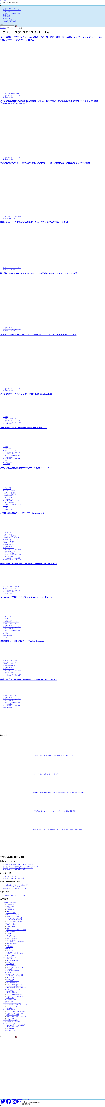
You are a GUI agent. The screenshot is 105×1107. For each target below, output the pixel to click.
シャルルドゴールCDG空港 (14, 918)
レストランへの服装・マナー (14, 986)
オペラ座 (5, 417)
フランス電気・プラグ (12, 1018)
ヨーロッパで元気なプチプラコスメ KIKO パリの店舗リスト (27, 597)
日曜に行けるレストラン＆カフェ (13, 559)
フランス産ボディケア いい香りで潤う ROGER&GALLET (26, 394)
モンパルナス (10, 935)
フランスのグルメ (8, 11)
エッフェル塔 (7, 489)
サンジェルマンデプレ (9, 490)
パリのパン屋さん (8, 541)
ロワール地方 (10, 998)
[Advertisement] (52, 843)
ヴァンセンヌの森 (11, 943)
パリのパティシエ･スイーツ (11, 539)
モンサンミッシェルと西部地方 (15, 996)
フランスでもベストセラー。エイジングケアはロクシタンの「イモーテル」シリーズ (38, 334)
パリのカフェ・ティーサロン (11, 537)
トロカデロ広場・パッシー (11, 534)
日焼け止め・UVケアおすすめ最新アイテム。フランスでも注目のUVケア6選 (34, 222)
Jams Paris (3, 1)
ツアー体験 (9, 959)
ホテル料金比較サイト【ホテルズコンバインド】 (17, 885)
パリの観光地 (10, 964)
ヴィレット (6, 637)
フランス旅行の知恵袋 (12, 1015)
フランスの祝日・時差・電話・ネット (17, 1013)
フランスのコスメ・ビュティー (12, 10)
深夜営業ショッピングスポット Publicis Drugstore (22, 641)
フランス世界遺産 (11, 992)
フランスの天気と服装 (9, 999)
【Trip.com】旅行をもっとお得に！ (13, 886)
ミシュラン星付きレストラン (14, 984)
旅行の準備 (6, 15)
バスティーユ (7, 448)
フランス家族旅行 (8, 457)
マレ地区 (5, 460)
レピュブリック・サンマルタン (15, 942)
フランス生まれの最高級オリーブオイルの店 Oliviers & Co (26, 468)
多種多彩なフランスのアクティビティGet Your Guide (18, 864)
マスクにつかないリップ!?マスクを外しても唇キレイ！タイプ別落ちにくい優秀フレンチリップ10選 (45, 163)
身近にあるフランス (9, 8)
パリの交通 (6, 18)
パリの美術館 (10, 962)
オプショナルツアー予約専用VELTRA (14, 869)
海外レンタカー (11, 955)
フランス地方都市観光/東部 (14, 994)
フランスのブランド (9, 551)
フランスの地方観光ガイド (11, 991)
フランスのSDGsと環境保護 (11, 93)
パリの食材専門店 (8, 495)
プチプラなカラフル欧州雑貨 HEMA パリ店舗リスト (23, 428)
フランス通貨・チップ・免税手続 (16, 1016)
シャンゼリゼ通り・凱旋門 (11, 586)
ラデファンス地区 (11, 938)
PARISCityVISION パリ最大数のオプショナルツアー (18, 868)
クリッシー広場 (7, 620)
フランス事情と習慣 (12, 1026)
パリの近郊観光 (11, 965)
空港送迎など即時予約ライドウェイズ (14, 895)
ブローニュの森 (11, 925)
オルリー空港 (10, 909)
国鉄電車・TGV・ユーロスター (15, 953)
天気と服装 (6, 16)
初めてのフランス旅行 (9, 1023)
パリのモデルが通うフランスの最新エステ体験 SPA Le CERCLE (28, 564)
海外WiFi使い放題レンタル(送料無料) (14, 878)
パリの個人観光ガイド (9, 21)
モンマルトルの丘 (8, 509)
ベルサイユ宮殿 (11, 926)
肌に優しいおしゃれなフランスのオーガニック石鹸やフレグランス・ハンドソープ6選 (38, 273)
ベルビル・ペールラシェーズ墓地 (16, 930)
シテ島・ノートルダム (9, 492)
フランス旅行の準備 (9, 1009)
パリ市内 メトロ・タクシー (14, 952)
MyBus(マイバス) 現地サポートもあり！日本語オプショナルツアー (22, 866)
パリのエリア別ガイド (9, 418)
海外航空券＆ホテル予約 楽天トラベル (14, 888)
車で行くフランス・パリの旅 (14, 967)
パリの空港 (9, 950)
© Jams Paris (25, 1099)
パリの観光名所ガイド (9, 20)
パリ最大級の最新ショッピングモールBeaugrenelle (22, 513)
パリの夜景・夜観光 (9, 665)
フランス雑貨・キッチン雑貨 (11, 459)
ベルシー (5, 506)
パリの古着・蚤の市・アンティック (16, 1004)
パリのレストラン (8, 543)
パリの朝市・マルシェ (12, 981)
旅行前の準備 (10, 1028)
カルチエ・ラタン (11, 911)
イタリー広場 (7, 487)
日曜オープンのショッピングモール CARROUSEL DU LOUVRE (28, 679)
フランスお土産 (7, 327)
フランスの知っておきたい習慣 (15, 1011)
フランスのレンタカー (9, 876)
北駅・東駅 (6, 464)
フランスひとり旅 (8, 453)
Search (2, 24)
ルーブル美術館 (7, 423)
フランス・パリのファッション (12, 13)
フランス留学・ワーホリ (10, 1020)
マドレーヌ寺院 (7, 593)
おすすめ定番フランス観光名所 (15, 1025)
